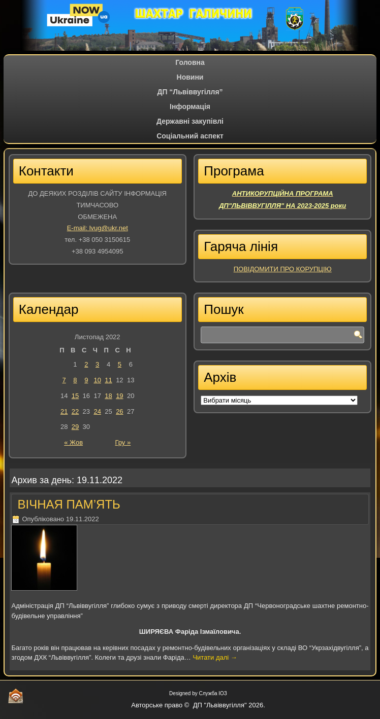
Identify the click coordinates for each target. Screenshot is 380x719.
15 (75, 396)
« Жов (73, 442)
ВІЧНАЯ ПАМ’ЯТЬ (68, 504)
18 (108, 396)
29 (75, 426)
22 (75, 411)
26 (119, 411)
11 (108, 380)
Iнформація (190, 106)
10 (97, 380)
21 (64, 411)
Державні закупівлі (190, 121)
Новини (190, 77)
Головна (190, 62)
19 (119, 396)
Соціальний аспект (190, 136)
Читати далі (215, 657)
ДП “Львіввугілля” (190, 92)
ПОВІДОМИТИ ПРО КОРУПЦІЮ (283, 269)
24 (97, 411)
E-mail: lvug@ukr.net (97, 228)
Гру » (123, 442)
